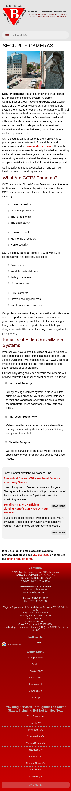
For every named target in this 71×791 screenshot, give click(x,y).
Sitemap (35, 697)
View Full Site (35, 691)
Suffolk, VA (35, 769)
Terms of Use (35, 677)
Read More (58, 506)
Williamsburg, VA (35, 776)
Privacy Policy (35, 671)
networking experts (39, 146)
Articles (35, 664)
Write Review (14, 645)
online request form (19, 558)
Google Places (35, 657)
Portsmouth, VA (35, 749)
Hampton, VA (35, 756)
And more (35, 784)
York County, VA (35, 716)
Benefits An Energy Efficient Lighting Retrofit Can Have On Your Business (25, 508)
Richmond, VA (35, 729)
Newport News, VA (35, 763)
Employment (35, 684)
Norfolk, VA (35, 723)
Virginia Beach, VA (35, 743)
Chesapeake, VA (35, 736)
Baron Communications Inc (35, 574)
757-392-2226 (41, 554)
